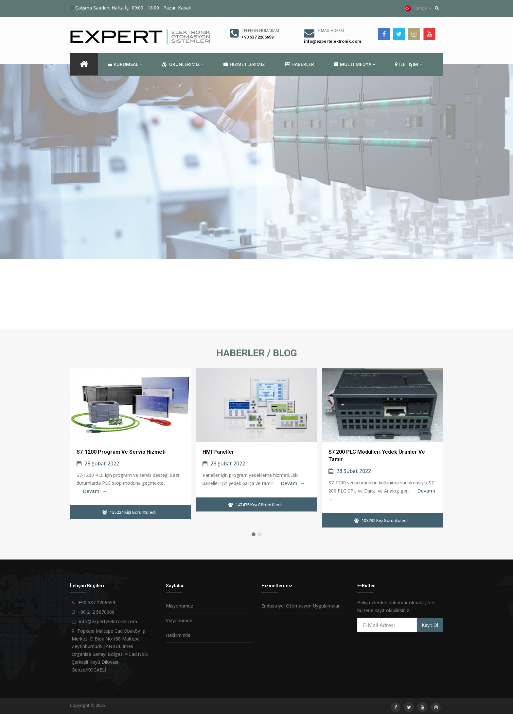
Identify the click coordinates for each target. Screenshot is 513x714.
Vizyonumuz (179, 620)
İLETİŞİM (408, 64)
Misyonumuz (179, 606)
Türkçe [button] (418, 8)
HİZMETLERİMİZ (244, 64)
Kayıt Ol (430, 625)
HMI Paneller (218, 452)
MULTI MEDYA (354, 64)
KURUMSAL (125, 64)
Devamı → (95, 491)
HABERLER (299, 64)
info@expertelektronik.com (332, 41)
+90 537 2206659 (257, 37)
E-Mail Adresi (331, 30)
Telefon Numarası (260, 30)
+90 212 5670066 (96, 612)
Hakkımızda (178, 635)
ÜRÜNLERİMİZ (183, 64)
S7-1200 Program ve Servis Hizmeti (121, 452)
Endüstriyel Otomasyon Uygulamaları (301, 606)
